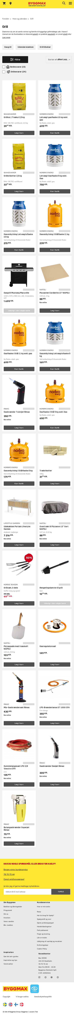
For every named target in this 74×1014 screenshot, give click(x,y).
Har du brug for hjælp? (45, 915)
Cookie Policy (42, 949)
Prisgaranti (8, 910)
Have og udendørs (19, 19)
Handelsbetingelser (44, 927)
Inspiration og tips (10, 960)
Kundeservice (43, 902)
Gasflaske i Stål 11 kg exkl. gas (18, 353)
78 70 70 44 (9, 874)
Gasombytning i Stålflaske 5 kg (18, 470)
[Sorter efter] (59, 59)
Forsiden (5, 19)
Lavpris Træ (33, 1012)
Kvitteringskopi (42, 945)
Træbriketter (46, 470)
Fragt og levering (43, 934)
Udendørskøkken (26, 47)
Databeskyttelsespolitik (43, 997)
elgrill (65, 34)
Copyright (6, 997)
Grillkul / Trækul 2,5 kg (14, 117)
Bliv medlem (8, 925)
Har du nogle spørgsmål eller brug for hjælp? (30, 864)
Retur (39, 912)
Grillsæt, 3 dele (11, 588)
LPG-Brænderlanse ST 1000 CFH (55, 707)
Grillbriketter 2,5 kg (13, 176)
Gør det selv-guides (11, 956)
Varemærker (8, 964)
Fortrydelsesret (42, 930)
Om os (6, 914)
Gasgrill (7, 47)
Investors (7, 918)
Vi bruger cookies (22, 997)
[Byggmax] (37, 4)
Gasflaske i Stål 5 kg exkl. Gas (53, 412)
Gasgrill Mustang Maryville (16, 293)
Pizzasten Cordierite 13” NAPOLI (55, 293)
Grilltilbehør (45, 47)
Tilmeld (61, 892)
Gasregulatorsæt (48, 646)
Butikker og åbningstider (13, 907)
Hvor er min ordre (43, 907)
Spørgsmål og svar (44, 919)
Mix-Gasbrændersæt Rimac (17, 707)
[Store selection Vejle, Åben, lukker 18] (10, 3)
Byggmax (24, 1012)
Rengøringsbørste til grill (51, 588)
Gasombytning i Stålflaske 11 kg (54, 234)
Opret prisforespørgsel (14, 879)
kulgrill (35, 34)
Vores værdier (9, 921)
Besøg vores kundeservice (16, 869)
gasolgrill (51, 34)
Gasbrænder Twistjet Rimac (17, 412)
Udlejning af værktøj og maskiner (49, 941)
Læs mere (6, 37)
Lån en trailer (42, 938)
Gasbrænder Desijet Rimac (52, 766)
